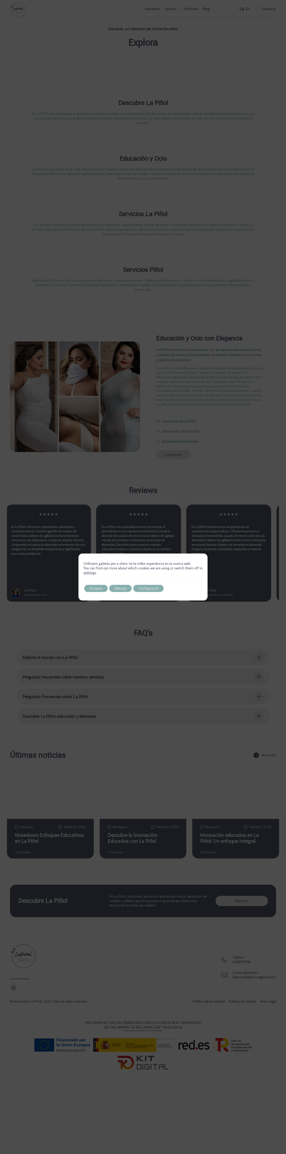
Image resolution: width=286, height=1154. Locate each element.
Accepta (96, 588)
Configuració (152, 588)
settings (89, 573)
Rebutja (123, 588)
